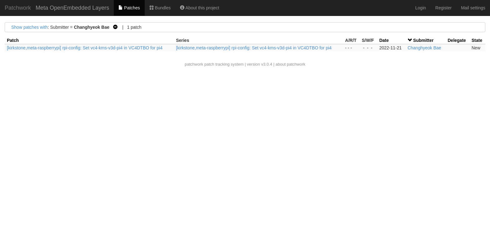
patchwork (194, 64)
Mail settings (473, 7)
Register (443, 7)
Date (384, 40)
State (477, 40)
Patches (129, 7)
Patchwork (18, 8)
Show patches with (29, 27)
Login (420, 7)
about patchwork (290, 64)
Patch (13, 40)
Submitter (423, 40)
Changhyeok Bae (424, 47)
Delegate (457, 40)
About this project (199, 7)
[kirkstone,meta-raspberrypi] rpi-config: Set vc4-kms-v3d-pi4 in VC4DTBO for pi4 (84, 47)
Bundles (160, 7)
